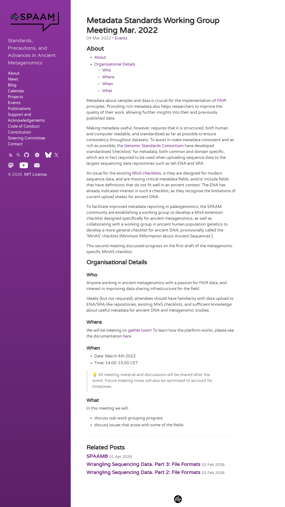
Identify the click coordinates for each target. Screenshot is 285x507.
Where (108, 77)
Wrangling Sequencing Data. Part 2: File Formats (155, 472)
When (107, 84)
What (107, 91)
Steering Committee (26, 138)
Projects (15, 97)
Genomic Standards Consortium (154, 146)
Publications (19, 108)
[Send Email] (37, 166)
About (14, 73)
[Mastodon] (10, 166)
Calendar (16, 91)
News (13, 79)
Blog (12, 85)
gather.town (139, 330)
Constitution (19, 132)
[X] (56, 156)
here (127, 336)
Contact (15, 144)
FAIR (221, 100)
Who (106, 70)
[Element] (37, 156)
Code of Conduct (24, 126)
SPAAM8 (109, 456)
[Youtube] (23, 166)
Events (14, 103)
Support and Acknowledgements (26, 117)
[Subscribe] (10, 156)
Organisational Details (114, 64)
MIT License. (36, 174)
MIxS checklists (146, 173)
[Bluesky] (48, 156)
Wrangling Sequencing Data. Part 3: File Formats (155, 464)
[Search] (18, 156)
